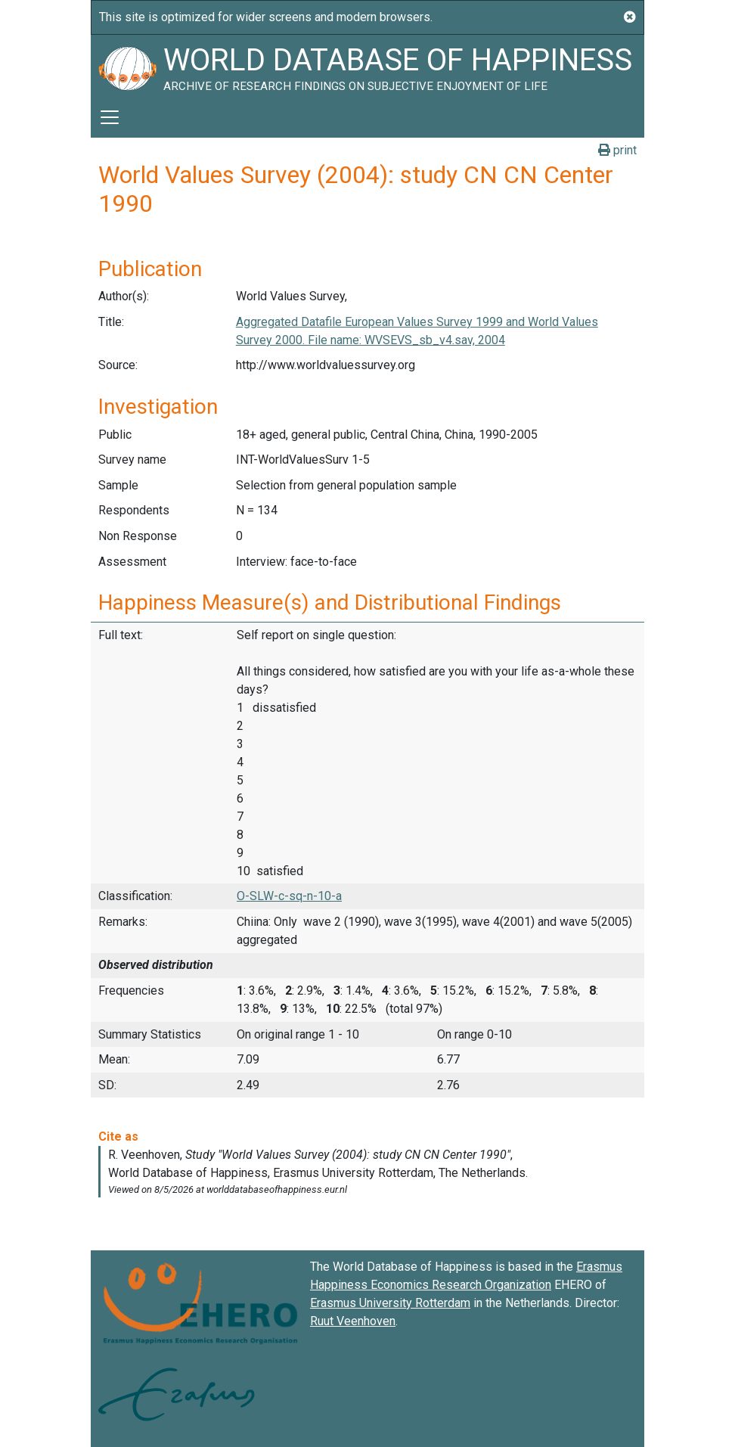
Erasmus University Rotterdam (390, 1303)
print (617, 150)
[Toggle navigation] (109, 117)
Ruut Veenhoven (352, 1321)
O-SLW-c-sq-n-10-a (289, 896)
